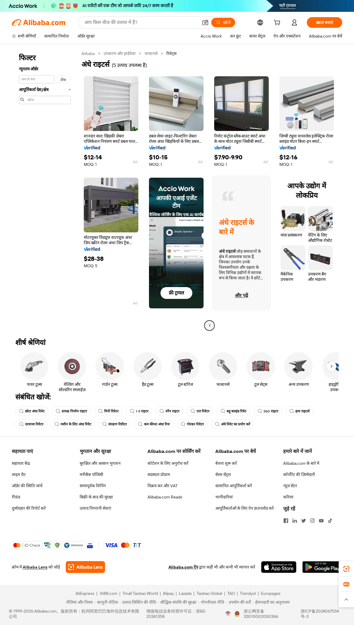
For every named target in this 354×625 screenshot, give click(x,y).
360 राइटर (268, 411)
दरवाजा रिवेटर (31, 424)
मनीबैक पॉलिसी (91, 474)
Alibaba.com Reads (165, 497)
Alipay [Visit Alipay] (168, 593)
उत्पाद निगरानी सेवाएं (95, 508)
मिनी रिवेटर (108, 411)
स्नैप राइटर (169, 411)
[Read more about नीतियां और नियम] (78, 602)
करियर (288, 497)
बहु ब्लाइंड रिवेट (233, 411)
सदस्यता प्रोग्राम (159, 474)
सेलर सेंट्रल (223, 474)
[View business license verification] (228, 614)
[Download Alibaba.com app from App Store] (278, 567)
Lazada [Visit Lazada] (185, 593)
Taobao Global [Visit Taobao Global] (209, 593)
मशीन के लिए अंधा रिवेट (73, 424)
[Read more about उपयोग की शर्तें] (238, 602)
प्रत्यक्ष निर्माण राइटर (71, 411)
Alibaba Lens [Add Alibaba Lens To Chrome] (35, 567)
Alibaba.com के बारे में (301, 463)
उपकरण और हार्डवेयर (120, 53)
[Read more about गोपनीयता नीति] (211, 602)
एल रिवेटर (200, 411)
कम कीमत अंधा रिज (154, 424)
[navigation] (44, 190)
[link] (346, 569)
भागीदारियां (224, 497)
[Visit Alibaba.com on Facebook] (286, 520)
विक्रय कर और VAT (163, 485)
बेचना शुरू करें (226, 463)
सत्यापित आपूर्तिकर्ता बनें (233, 485)
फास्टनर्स (151, 53)
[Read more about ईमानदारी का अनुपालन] (271, 602)
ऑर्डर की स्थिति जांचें (27, 485)
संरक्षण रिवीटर (114, 424)
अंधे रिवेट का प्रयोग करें (232, 424)
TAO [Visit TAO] (231, 593)
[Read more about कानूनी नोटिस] (106, 602)
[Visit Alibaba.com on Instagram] (312, 520)
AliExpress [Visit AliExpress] (85, 593)
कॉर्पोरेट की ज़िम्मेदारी (299, 474)
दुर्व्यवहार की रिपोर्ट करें (29, 508)
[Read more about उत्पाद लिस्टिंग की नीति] (137, 602)
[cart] (278, 23)
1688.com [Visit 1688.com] (108, 593)
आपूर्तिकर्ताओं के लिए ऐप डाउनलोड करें (244, 508)
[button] (205, 22)
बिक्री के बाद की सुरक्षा (96, 497)
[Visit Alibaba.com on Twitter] (303, 520)
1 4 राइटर (139, 411)
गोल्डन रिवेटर (192, 424)
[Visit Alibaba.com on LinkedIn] (294, 520)
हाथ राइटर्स (299, 411)
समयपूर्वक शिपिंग (93, 485)
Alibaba (88, 53)
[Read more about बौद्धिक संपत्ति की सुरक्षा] (177, 602)
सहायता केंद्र (21, 463)
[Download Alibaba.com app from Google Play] (322, 567)
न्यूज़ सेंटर (290, 485)
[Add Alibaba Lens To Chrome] (85, 567)
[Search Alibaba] (140, 22)
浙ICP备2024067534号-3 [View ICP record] (320, 614)
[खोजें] (223, 22)
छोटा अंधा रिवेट (32, 411)
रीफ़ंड (16, 497)
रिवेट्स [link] (171, 53)
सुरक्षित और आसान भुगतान (100, 463)
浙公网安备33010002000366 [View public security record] (261, 614)
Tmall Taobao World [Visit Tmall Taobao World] (140, 593)
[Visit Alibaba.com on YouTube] (321, 520)
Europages (271, 593)
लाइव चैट (19, 474)
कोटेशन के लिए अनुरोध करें (168, 463)
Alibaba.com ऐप (183, 567)
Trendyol (248, 593)
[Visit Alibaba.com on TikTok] (330, 520)
